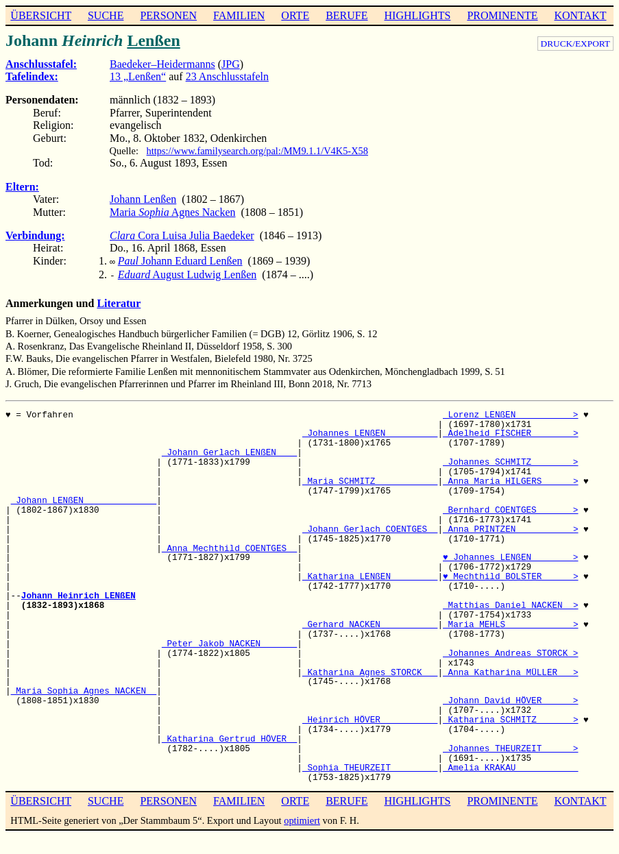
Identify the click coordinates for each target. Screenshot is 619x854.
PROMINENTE (502, 15)
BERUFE (346, 15)
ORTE (295, 15)
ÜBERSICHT (40, 15)
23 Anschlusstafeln (227, 76)
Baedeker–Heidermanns (162, 64)
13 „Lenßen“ (138, 76)
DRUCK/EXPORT (575, 43)
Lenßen (153, 40)
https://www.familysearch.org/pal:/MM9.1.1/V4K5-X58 (257, 150)
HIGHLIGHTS (418, 15)
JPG (230, 64)
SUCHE (105, 15)
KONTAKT (580, 15)
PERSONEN (168, 15)
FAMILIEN (239, 15)
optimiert (302, 817)
